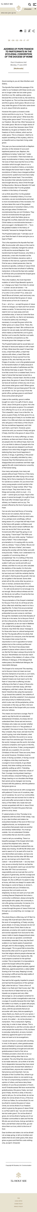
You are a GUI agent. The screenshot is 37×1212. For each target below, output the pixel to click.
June (14, 13)
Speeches (4, 13)
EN (13, 40)
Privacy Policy (18, 1206)
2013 (10, 13)
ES (17, 40)
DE (9, 40)
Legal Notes (18, 1201)
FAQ (18, 1198)
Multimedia (18, 68)
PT (28, 40)
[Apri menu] (34, 4)
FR (21, 40)
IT (24, 40)
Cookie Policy (18, 1203)
